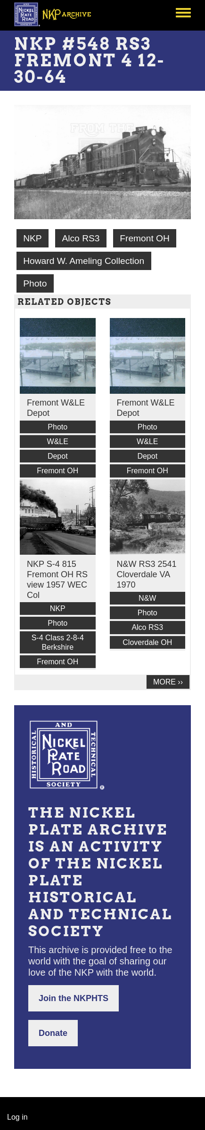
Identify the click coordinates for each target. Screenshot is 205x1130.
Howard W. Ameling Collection (83, 261)
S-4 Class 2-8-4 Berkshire (58, 642)
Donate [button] (53, 1033)
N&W (147, 598)
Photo (35, 283)
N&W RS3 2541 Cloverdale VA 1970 (147, 574)
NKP (32, 238)
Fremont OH (145, 238)
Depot (58, 456)
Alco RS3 (80, 238)
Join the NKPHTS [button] (73, 998)
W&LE (57, 442)
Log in (17, 1117)
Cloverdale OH (147, 642)
